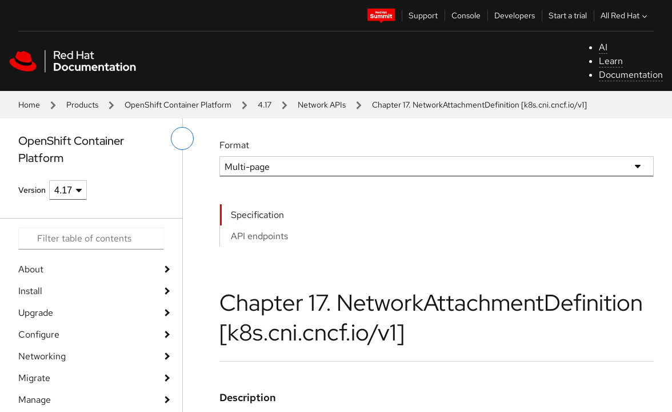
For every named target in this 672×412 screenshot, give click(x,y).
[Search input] (91, 238)
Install (30, 291)
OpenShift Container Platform (178, 105)
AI (603, 47)
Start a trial (568, 15)
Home (29, 105)
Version (32, 190)
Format (234, 145)
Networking (42, 356)
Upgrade (35, 313)
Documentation (631, 75)
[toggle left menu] (182, 138)
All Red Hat (625, 15)
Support (423, 15)
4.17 (264, 105)
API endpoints (259, 236)
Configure (38, 334)
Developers (514, 15)
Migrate (34, 378)
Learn (611, 61)
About (30, 269)
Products (82, 105)
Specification (257, 215)
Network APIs (322, 105)
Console (466, 15)
